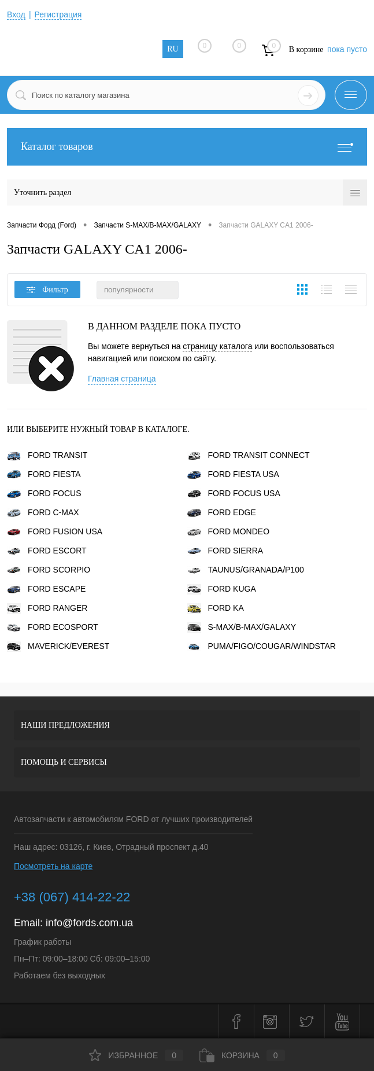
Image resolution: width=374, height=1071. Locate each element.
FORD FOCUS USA (233, 493)
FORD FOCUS (44, 493)
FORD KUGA (221, 588)
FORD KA (215, 607)
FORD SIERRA (225, 550)
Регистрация (58, 14)
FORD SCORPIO (48, 569)
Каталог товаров (187, 147)
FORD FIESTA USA (233, 474)
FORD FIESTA (44, 474)
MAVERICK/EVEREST (58, 646)
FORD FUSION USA (54, 531)
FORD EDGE (221, 512)
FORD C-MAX (43, 512)
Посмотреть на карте (53, 866)
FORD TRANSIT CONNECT (248, 455)
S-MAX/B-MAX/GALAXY (241, 627)
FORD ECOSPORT (52, 627)
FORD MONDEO (228, 531)
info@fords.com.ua (89, 923)
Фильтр (47, 289)
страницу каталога (217, 346)
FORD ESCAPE (46, 588)
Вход (16, 14)
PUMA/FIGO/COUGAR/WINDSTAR (261, 646)
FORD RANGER (47, 607)
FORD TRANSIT (47, 455)
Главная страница (122, 378)
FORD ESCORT (47, 550)
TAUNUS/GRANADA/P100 (245, 569)
